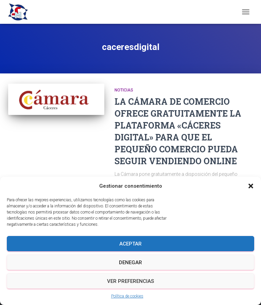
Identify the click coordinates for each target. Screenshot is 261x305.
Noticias (124, 90)
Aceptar (130, 244)
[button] (250, 186)
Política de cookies (127, 296)
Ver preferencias (130, 281)
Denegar (130, 262)
